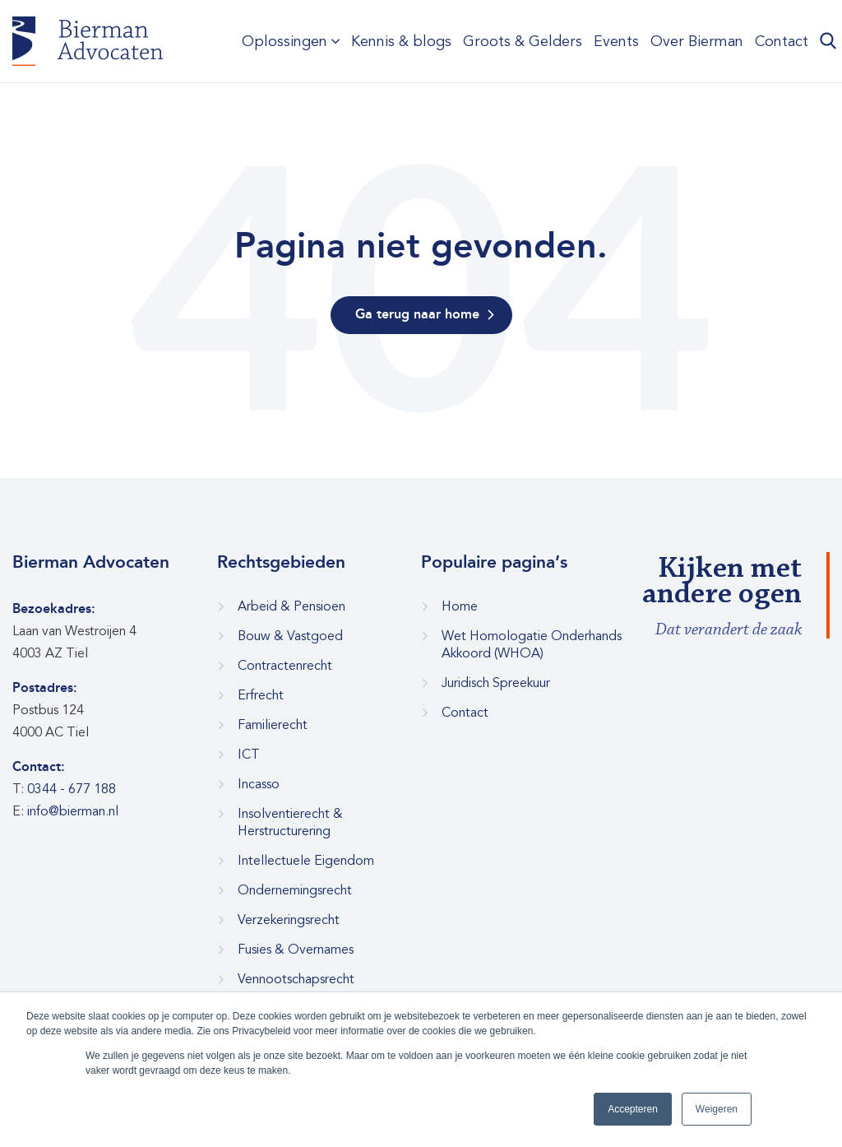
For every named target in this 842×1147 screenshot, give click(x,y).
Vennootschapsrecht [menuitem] (296, 979)
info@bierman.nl (72, 811)
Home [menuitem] (460, 606)
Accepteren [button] (633, 1109)
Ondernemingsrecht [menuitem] (295, 890)
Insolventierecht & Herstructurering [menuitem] (290, 822)
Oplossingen (284, 41)
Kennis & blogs (401, 41)
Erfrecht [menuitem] (261, 695)
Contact (781, 41)
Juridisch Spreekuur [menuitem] (496, 683)
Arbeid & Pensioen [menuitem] (291, 606)
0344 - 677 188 (71, 789)
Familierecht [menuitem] (273, 725)
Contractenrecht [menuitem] (285, 665)
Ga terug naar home (417, 315)
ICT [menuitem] (249, 754)
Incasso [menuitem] (259, 784)
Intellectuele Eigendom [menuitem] (306, 860)
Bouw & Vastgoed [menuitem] (290, 636)
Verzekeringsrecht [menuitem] (289, 920)
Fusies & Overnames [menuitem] (296, 949)
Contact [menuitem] (465, 712)
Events (616, 41)
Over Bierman (696, 41)
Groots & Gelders (522, 41)
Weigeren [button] (717, 1109)
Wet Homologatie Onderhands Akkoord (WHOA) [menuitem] (532, 645)
